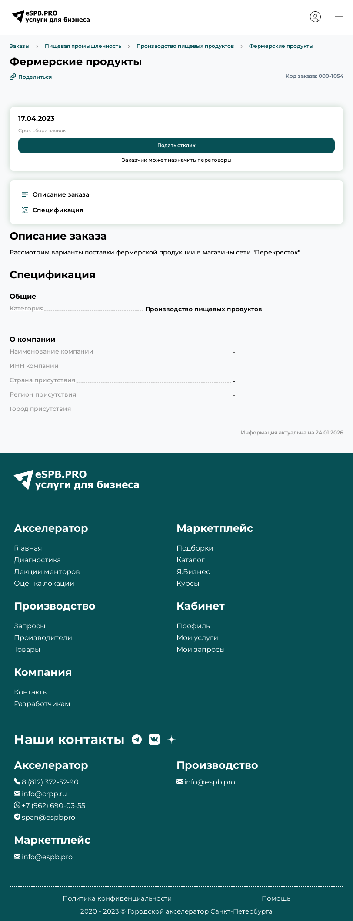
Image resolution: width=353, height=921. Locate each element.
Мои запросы (200, 649)
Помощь (276, 898)
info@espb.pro (209, 782)
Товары (27, 649)
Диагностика (37, 560)
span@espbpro (48, 817)
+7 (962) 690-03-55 (53, 805)
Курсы (188, 583)
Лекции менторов (47, 571)
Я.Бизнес (193, 571)
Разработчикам (42, 704)
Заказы (20, 46)
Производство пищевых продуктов (185, 46)
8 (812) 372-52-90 (50, 782)
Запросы (30, 626)
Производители (43, 638)
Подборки (194, 548)
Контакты (31, 692)
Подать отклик (176, 145)
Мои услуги (197, 638)
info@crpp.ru (44, 794)
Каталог (190, 560)
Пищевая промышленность (83, 46)
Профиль (193, 626)
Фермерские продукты (281, 46)
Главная (28, 548)
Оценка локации (44, 583)
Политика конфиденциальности (117, 898)
